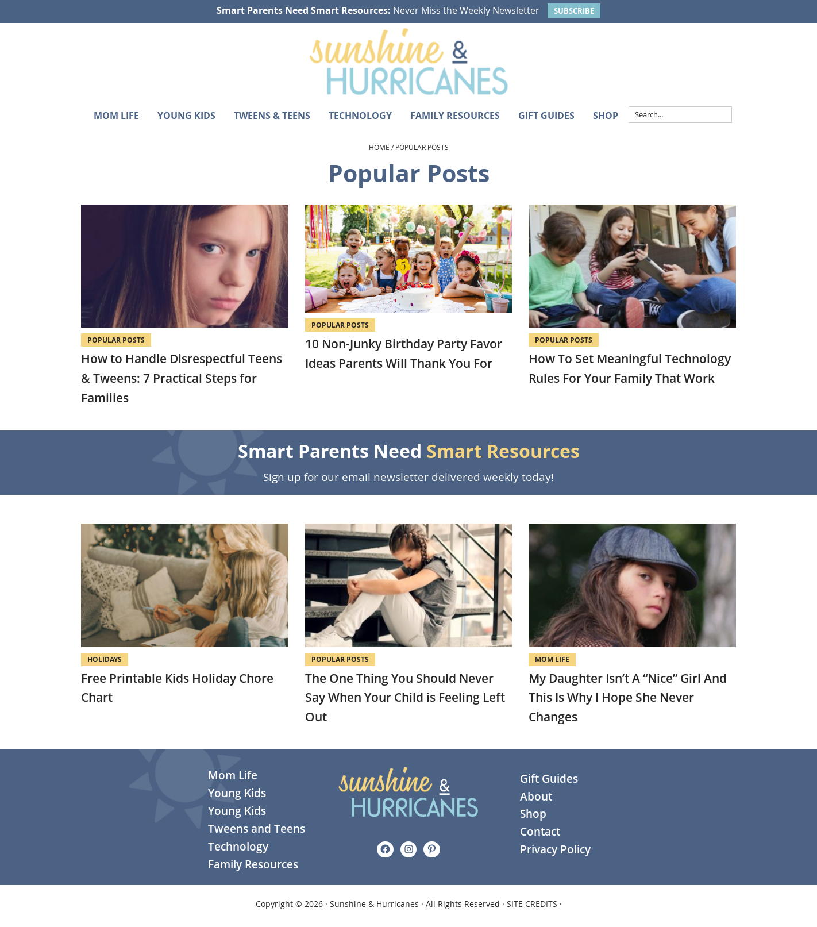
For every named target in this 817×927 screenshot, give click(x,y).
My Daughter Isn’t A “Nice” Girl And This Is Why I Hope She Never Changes (628, 697)
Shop (533, 813)
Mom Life (552, 659)
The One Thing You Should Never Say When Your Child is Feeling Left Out (405, 697)
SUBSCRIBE (574, 11)
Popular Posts (116, 340)
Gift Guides (549, 778)
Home (379, 147)
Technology (238, 846)
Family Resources (253, 864)
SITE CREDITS (532, 903)
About (536, 796)
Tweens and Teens (256, 828)
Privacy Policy (555, 849)
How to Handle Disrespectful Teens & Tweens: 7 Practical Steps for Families (181, 378)
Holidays (104, 659)
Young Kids (237, 793)
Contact (540, 831)
